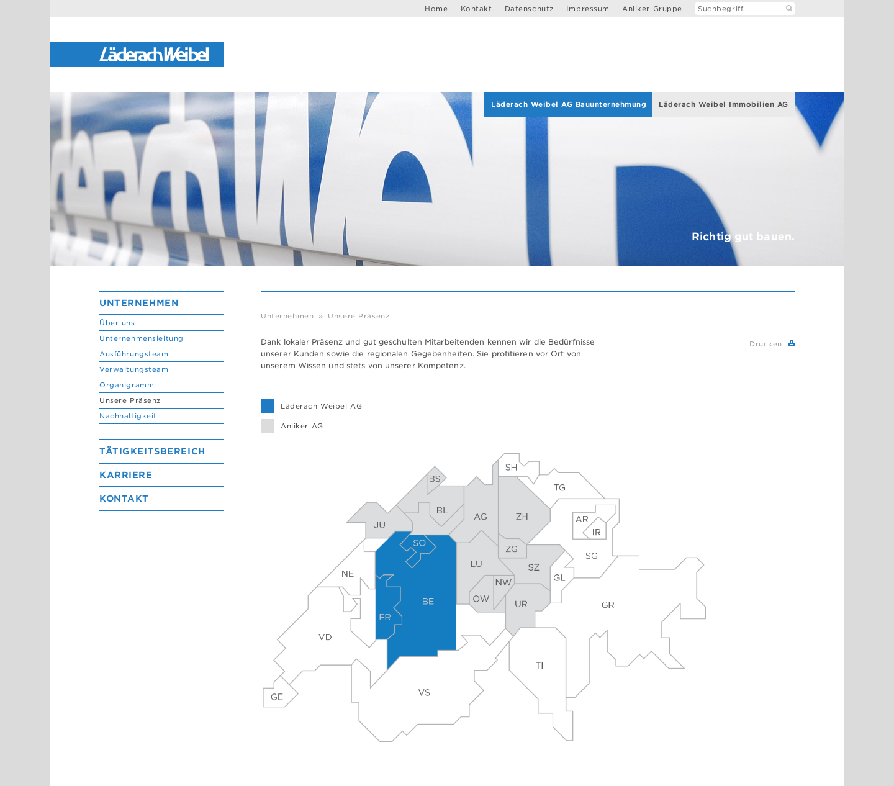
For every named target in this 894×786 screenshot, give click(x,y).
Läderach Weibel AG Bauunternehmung (568, 104)
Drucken (765, 344)
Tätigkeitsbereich (152, 451)
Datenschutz (529, 8)
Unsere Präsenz (130, 400)
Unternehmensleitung (141, 338)
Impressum (588, 8)
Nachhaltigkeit (128, 416)
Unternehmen (139, 303)
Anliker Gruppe (652, 8)
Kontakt (476, 8)
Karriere (126, 475)
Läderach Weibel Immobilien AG (723, 104)
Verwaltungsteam (134, 369)
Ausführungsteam (134, 354)
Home (436, 8)
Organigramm (126, 385)
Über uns (117, 322)
